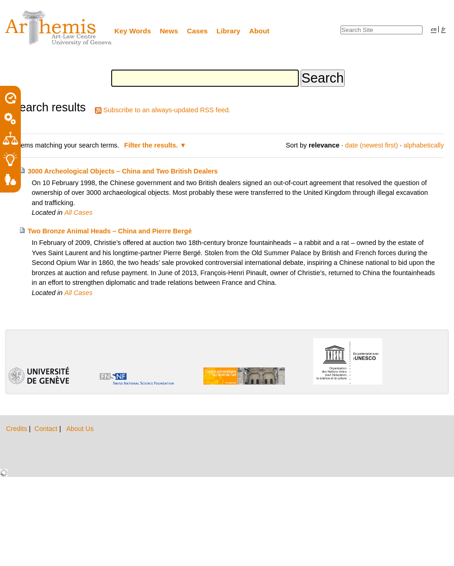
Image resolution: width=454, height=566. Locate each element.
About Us (80, 428)
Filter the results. (152, 145)
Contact (46, 428)
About (259, 31)
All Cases (78, 212)
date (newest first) (371, 145)
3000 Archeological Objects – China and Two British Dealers (123, 171)
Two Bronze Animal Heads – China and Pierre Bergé (110, 231)
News (169, 31)
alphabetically (424, 145)
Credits (17, 428)
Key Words (132, 31)
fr (443, 29)
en (433, 29)
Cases (197, 31)
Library (228, 31)
